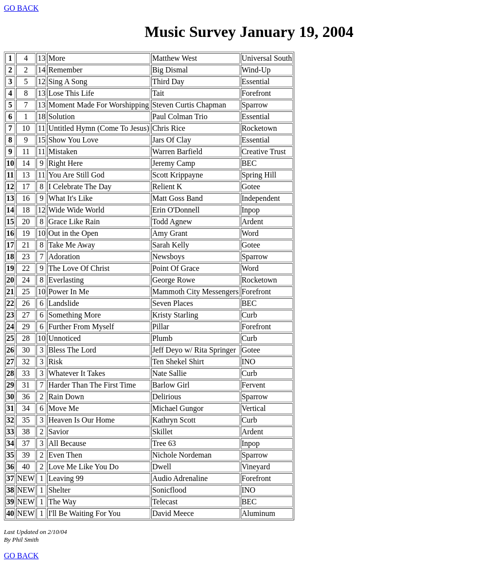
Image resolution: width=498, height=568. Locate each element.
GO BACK (21, 8)
